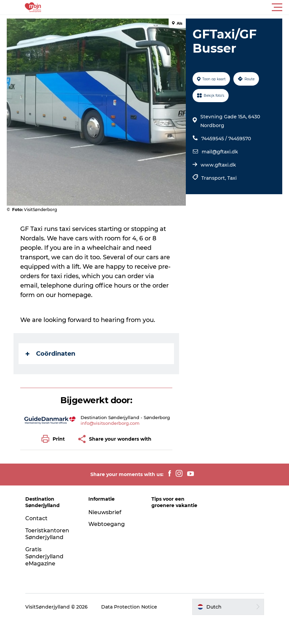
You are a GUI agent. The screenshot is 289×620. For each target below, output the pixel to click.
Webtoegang (106, 524)
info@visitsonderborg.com (110, 423)
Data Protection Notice (129, 607)
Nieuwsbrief (104, 512)
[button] (174, 7)
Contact (36, 518)
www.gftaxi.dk (218, 165)
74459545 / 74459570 (226, 139)
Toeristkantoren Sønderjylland (47, 534)
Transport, (214, 178)
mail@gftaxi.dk (220, 152)
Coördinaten (50, 353)
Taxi (232, 178)
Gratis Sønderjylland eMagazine (44, 556)
